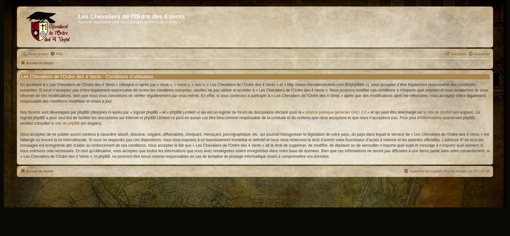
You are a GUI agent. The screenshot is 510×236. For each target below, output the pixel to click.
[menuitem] (56, 54)
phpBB (240, 183)
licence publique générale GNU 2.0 (336, 112)
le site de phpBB (437, 112)
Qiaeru (278, 189)
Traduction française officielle (248, 189)
